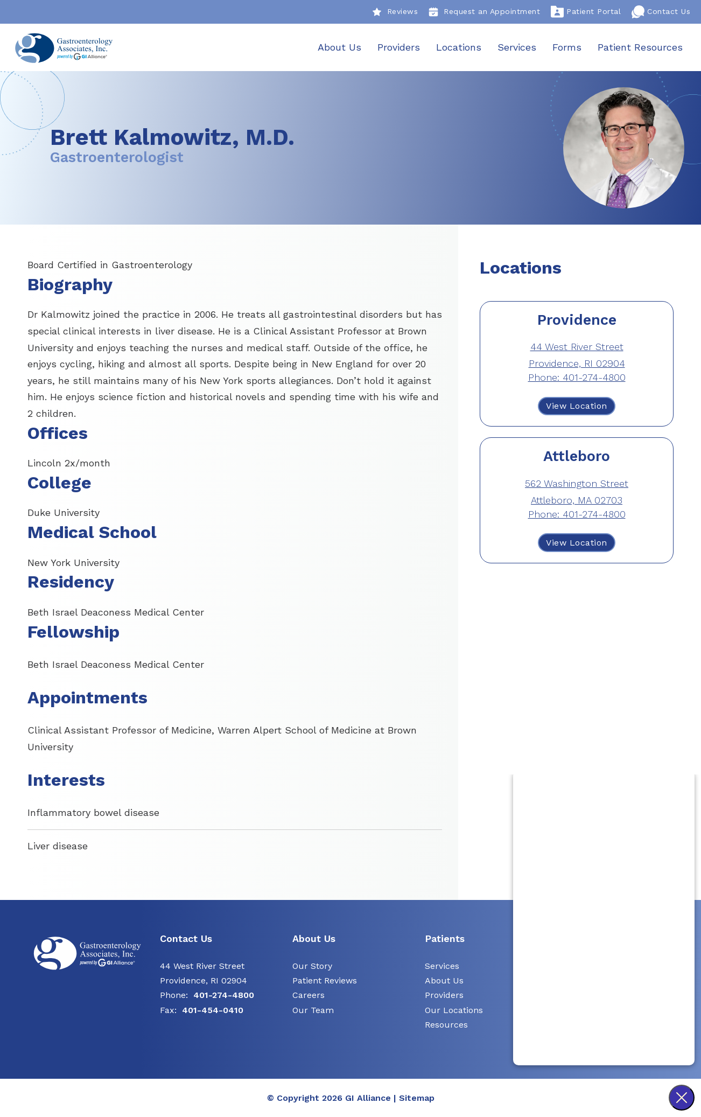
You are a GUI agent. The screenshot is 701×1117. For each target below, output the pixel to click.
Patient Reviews (324, 981)
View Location (576, 406)
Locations (458, 47)
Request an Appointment (484, 12)
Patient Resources (639, 47)
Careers (308, 995)
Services (516, 47)
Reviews (395, 12)
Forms (566, 47)
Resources (446, 1025)
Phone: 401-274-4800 (577, 377)
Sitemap (416, 1098)
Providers (398, 47)
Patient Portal (586, 11)
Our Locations (454, 1010)
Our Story (312, 966)
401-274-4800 (223, 995)
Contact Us (661, 11)
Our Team (313, 1010)
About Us (339, 47)
